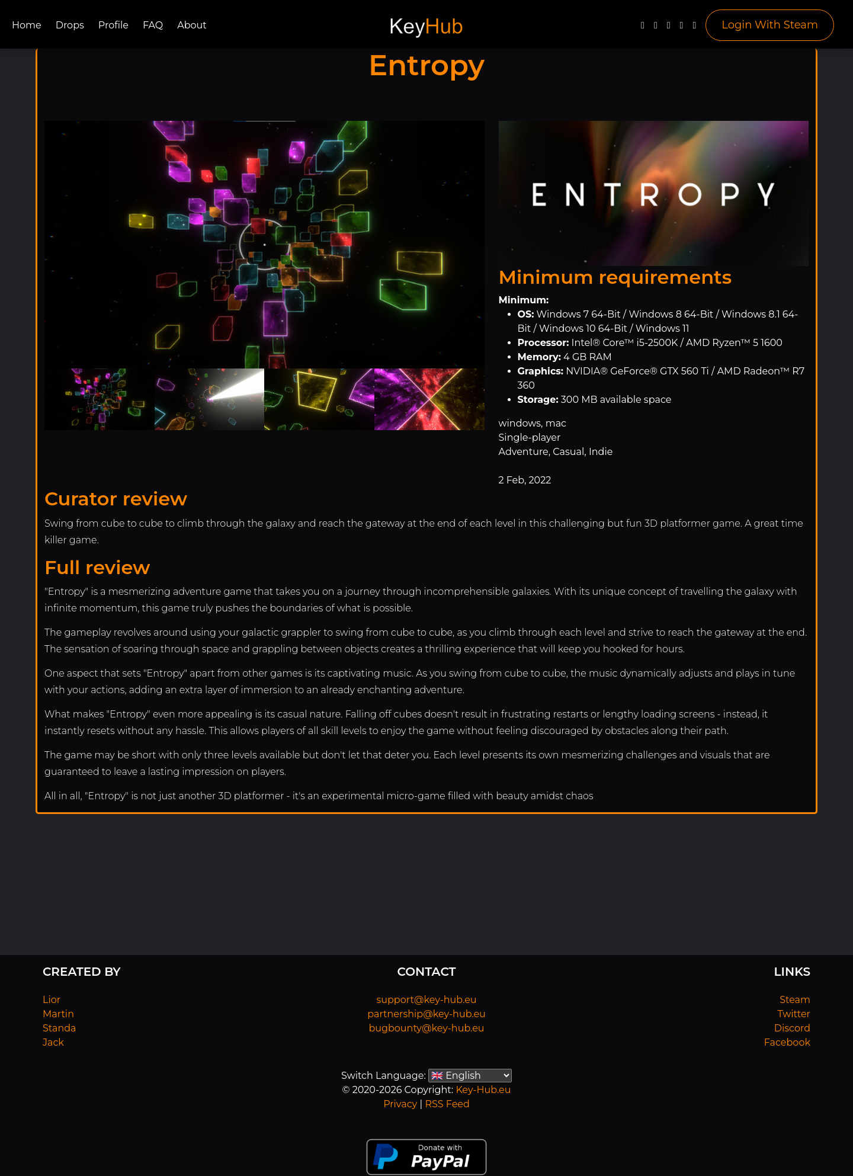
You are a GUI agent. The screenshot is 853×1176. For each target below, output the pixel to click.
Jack (53, 1042)
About (192, 25)
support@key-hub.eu (426, 999)
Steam (795, 999)
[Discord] (682, 28)
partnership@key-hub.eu (426, 1014)
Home (26, 25)
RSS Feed (447, 1104)
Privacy (400, 1104)
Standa (59, 1028)
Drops (70, 25)
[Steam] (694, 28)
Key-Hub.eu (483, 1089)
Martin (58, 1014)
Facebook (787, 1042)
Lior (51, 999)
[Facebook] (642, 28)
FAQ (153, 25)
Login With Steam (769, 24)
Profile (113, 25)
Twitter (794, 1014)
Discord (792, 1028)
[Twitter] (656, 28)
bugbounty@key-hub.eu (426, 1028)
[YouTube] (669, 28)
